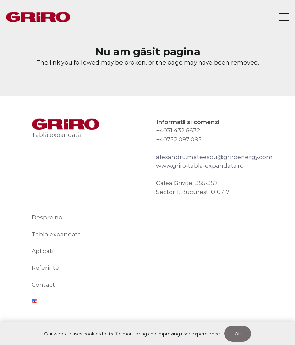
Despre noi (48, 217)
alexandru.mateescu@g (191, 156)
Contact (43, 284)
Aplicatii (43, 251)
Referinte (45, 267)
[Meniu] (284, 16)
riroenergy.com (250, 156)
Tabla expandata (56, 234)
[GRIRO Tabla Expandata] (38, 17)
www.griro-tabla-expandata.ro (200, 165)
